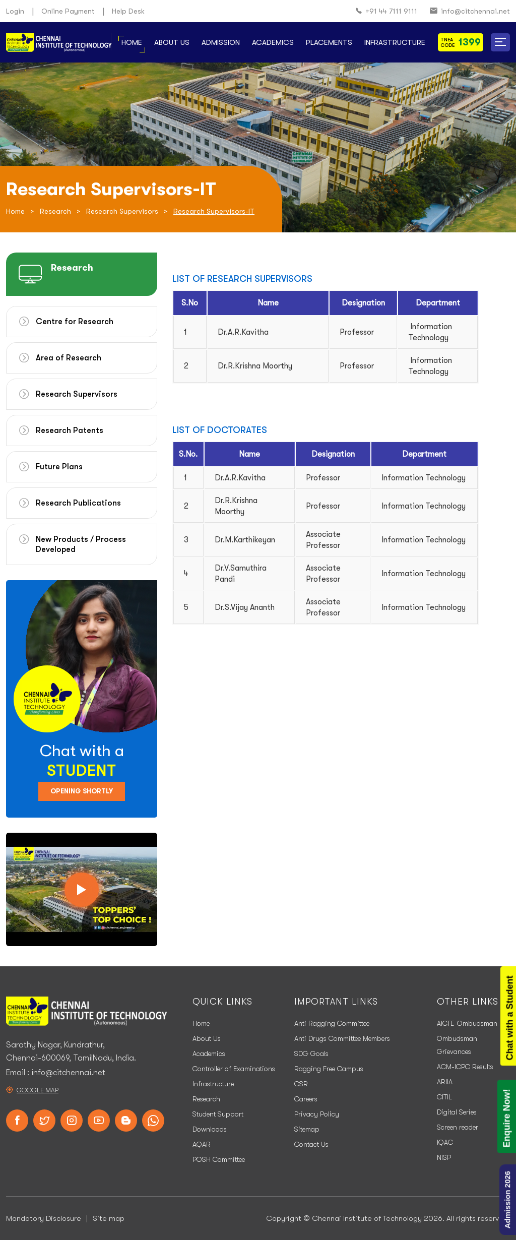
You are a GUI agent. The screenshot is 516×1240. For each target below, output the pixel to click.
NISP (444, 1157)
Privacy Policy (316, 1114)
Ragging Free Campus (328, 1069)
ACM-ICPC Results (465, 1067)
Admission (221, 42)
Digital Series (457, 1112)
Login (15, 11)
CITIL (444, 1097)
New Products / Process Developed (81, 544)
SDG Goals (311, 1053)
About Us (171, 42)
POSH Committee (218, 1159)
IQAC (445, 1142)
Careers (305, 1099)
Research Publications (78, 503)
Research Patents (69, 430)
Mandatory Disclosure (43, 1218)
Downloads (209, 1129)
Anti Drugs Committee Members (342, 1038)
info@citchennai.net (470, 11)
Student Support (217, 1114)
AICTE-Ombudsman (467, 1023)
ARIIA (445, 1082)
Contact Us (311, 1144)
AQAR (201, 1144)
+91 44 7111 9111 (386, 11)
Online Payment (68, 11)
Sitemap (306, 1129)
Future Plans (59, 466)
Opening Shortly (81, 791)
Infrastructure (394, 42)
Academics (273, 42)
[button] (500, 42)
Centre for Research (74, 321)
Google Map (37, 1090)
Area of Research (68, 357)
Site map (108, 1218)
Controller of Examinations (233, 1069)
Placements (329, 42)
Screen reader (457, 1127)
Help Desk (128, 11)
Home (131, 42)
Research (55, 211)
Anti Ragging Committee (331, 1023)
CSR (301, 1084)
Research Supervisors (122, 211)
